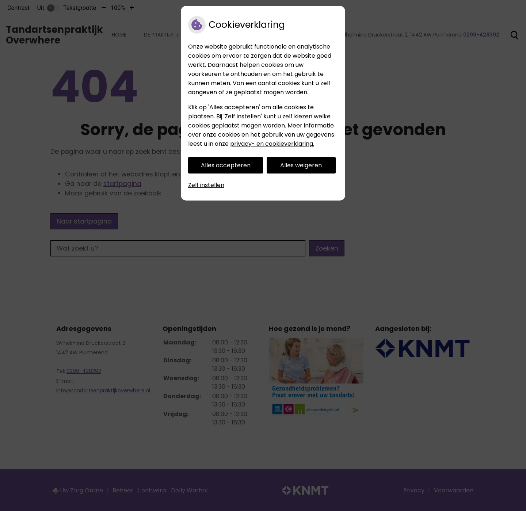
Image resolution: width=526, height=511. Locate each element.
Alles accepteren (226, 165)
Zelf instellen (206, 185)
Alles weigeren (301, 165)
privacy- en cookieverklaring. (272, 144)
